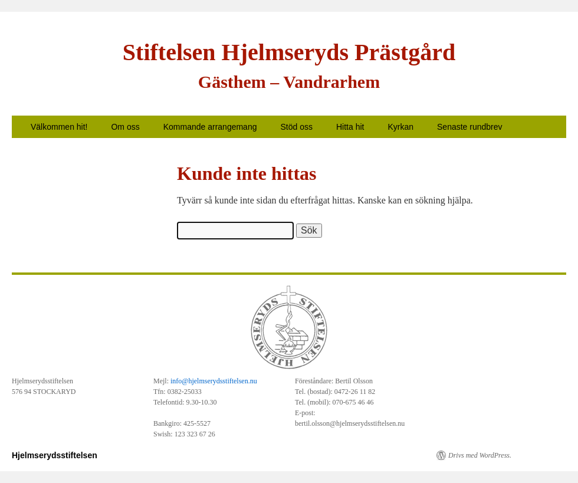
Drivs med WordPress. (479, 455)
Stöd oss (296, 127)
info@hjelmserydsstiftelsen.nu (213, 381)
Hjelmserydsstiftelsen (54, 455)
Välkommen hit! (59, 127)
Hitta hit (350, 127)
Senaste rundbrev (470, 127)
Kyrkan (400, 127)
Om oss (125, 127)
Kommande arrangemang (210, 127)
